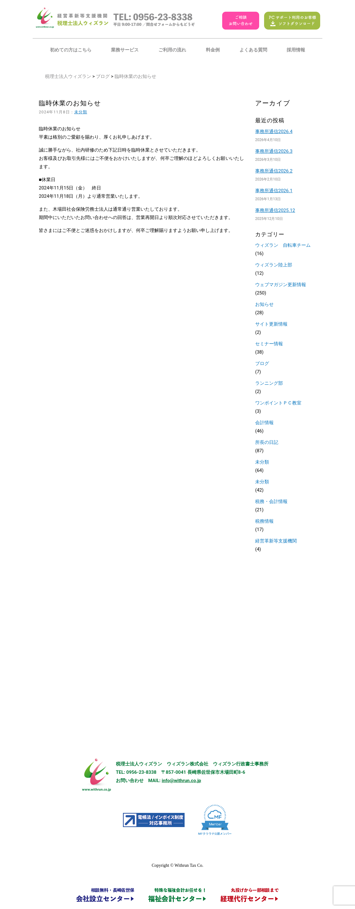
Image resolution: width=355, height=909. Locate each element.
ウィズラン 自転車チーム (283, 245)
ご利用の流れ (172, 50)
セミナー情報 (269, 344)
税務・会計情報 (271, 501)
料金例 (213, 50)
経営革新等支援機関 (276, 541)
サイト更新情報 (271, 324)
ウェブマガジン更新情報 (280, 284)
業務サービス (125, 50)
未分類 (80, 112)
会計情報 (264, 422)
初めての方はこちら (71, 50)
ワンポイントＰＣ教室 (278, 403)
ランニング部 (269, 383)
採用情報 (296, 50)
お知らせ (264, 304)
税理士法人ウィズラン (68, 76)
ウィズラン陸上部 (273, 265)
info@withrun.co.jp (181, 780)
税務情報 (264, 521)
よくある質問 (253, 50)
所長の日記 (266, 442)
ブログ (103, 76)
